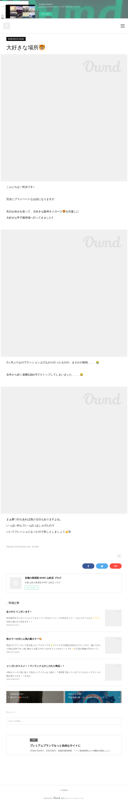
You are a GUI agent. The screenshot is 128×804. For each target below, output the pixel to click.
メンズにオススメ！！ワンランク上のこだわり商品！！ (35, 666)
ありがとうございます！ (19, 611)
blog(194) (9, 547)
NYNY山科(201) (20, 547)
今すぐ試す (46, 14)
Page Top (64, 777)
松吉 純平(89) (32, 547)
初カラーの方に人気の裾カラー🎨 (24, 639)
